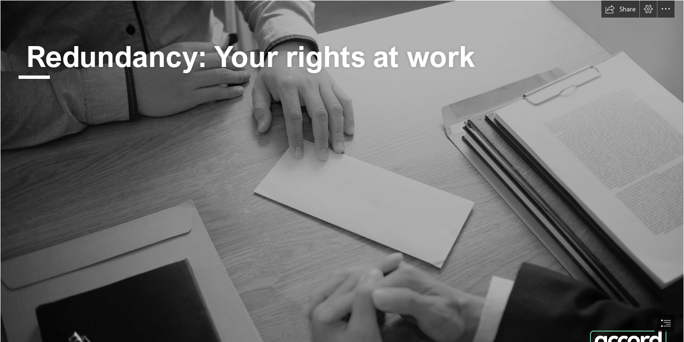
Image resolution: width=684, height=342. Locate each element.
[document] (342, 171)
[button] (620, 9)
